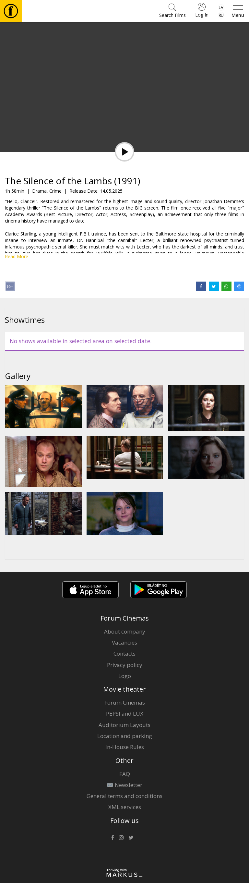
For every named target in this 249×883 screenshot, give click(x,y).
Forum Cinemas (124, 702)
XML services (124, 807)
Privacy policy (124, 665)
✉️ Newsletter (124, 785)
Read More (16, 256)
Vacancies (124, 642)
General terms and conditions (124, 796)
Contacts (124, 653)
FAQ (124, 774)
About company (124, 631)
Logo (124, 676)
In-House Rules (124, 747)
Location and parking (124, 736)
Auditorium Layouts (124, 725)
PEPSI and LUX (124, 713)
